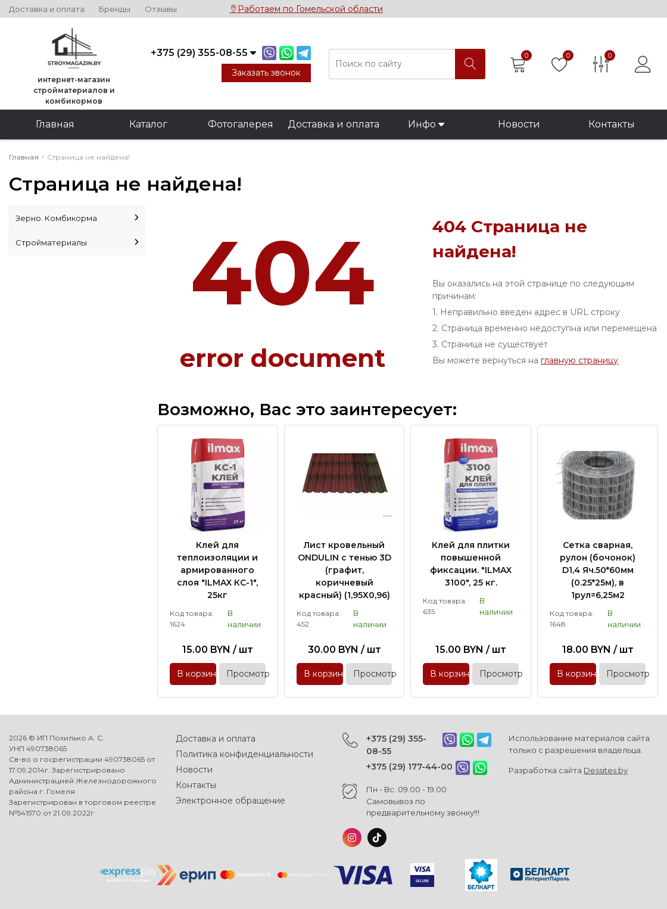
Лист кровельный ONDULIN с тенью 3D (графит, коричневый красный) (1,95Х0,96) (344, 570)
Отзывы (161, 9)
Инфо (426, 124)
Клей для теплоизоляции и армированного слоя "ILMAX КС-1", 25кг (217, 570)
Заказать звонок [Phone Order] (266, 72)
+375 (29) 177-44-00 (409, 766)
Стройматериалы (77, 242)
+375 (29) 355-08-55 (396, 745)
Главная (55, 124)
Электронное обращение (230, 800)
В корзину (196, 673)
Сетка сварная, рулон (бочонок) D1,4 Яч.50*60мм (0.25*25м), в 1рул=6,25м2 (597, 570)
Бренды (114, 9)
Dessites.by (606, 770)
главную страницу (579, 360)
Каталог (148, 124)
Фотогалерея (240, 124)
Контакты (611, 124)
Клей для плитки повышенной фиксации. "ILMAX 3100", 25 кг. (471, 564)
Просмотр (246, 673)
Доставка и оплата (47, 9)
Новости (519, 124)
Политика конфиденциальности (244, 754)
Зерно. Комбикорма (77, 218)
